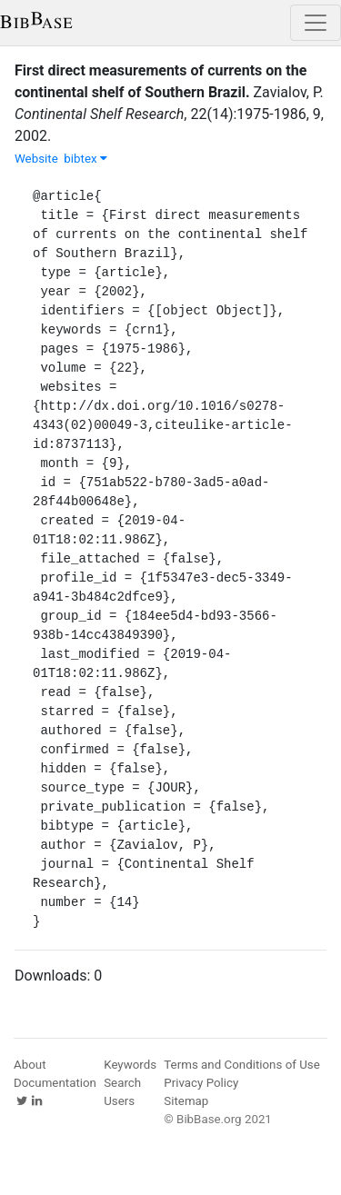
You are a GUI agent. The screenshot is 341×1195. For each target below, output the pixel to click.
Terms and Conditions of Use (241, 1064)
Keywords (130, 1064)
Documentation (55, 1083)
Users (119, 1101)
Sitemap (186, 1101)
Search (122, 1083)
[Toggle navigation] (315, 23)
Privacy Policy (201, 1083)
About (30, 1064)
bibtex (85, 158)
